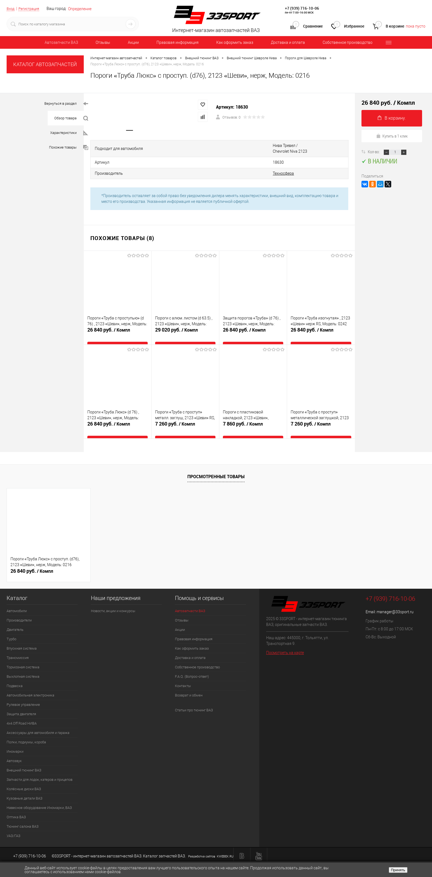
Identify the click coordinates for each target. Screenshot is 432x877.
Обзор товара (71, 118)
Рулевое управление (23, 696)
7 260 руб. (185, 421)
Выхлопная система (23, 668)
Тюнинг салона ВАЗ (23, 818)
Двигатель (15, 621)
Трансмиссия (18, 649)
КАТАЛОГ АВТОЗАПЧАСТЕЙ (45, 64)
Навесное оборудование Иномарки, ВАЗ (39, 799)
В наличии (379, 161)
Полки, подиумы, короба (26, 734)
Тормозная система (23, 659)
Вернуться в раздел (66, 103)
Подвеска (15, 678)
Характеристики (69, 133)
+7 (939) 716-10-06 (302, 8)
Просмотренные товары (216, 468)
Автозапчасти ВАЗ (61, 42)
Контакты (183, 678)
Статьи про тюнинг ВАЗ (194, 702)
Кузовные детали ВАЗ (24, 790)
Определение (83, 9)
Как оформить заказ (234, 42)
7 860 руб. (253, 421)
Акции (133, 42)
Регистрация (31, 8)
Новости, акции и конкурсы (113, 603)
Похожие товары (68, 147)
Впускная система (22, 640)
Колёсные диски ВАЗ (24, 781)
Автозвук (14, 752)
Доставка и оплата (288, 42)
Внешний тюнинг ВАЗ (24, 762)
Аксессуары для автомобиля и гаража (38, 724)
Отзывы (103, 42)
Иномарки (15, 743)
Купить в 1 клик (392, 136)
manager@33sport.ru (395, 603)
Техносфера (204, 166)
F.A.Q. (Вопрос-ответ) (192, 668)
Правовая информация (177, 42)
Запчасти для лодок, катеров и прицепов (39, 771)
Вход (11, 8)
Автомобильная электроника (30, 687)
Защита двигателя (21, 706)
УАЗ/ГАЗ (13, 827)
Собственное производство (347, 42)
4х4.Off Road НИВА (22, 715)
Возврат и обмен (188, 687)
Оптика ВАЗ (16, 809)
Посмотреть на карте (285, 644)
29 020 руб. (185, 327)
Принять (398, 870)
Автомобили (17, 603)
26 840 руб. (117, 327)
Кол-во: (374, 151)
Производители (19, 612)
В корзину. (392, 118)
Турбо (11, 631)
